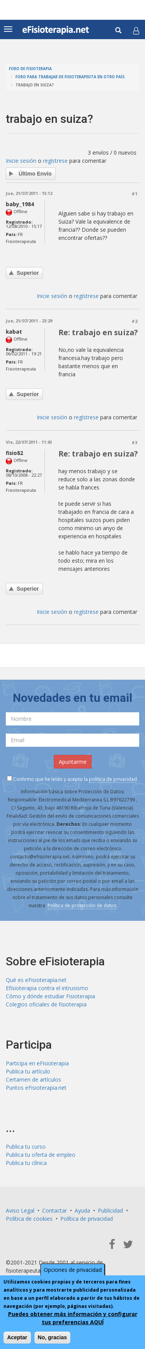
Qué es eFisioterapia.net (36, 980)
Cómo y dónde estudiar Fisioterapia (50, 996)
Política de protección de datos (82, 905)
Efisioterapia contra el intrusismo (47, 988)
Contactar (54, 1210)
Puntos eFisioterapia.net (36, 1087)
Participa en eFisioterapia (37, 1063)
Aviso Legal (20, 1210)
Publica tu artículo (28, 1071)
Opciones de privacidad (73, 1269)
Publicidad (110, 1210)
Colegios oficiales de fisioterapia (46, 1004)
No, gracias (52, 1337)
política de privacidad (113, 779)
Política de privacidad (86, 1218)
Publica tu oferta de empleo (40, 1154)
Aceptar (17, 1337)
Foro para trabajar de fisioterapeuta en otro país (70, 76)
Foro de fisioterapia (30, 68)
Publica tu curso (26, 1146)
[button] (136, 30)
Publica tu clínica (26, 1162)
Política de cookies (29, 1218)
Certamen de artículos (33, 1079)
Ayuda (82, 1210)
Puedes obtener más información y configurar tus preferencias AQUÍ (72, 1318)
